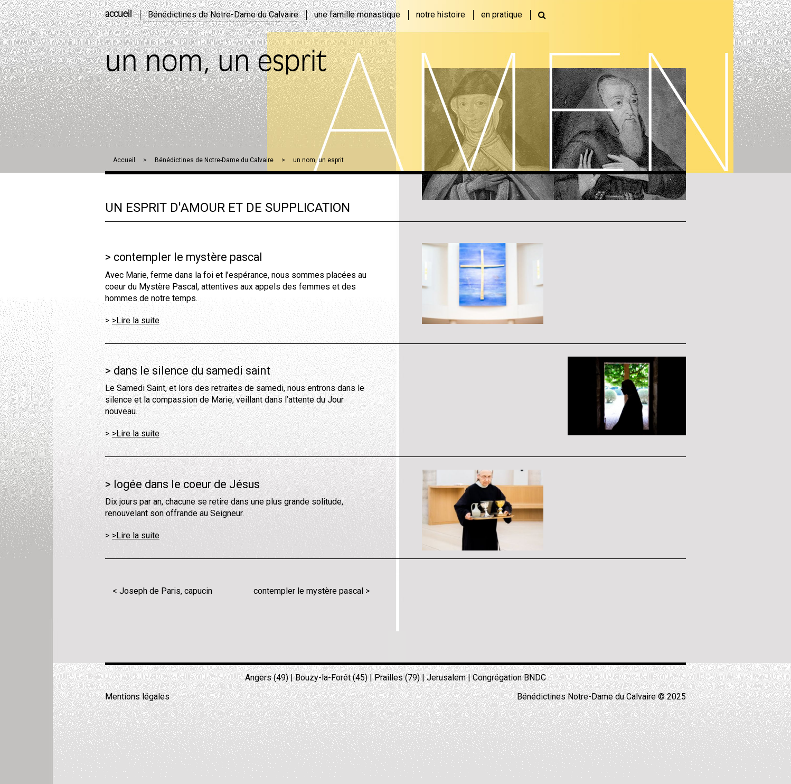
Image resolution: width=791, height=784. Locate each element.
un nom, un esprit (318, 160)
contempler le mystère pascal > (311, 591)
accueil (118, 15)
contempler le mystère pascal (188, 257)
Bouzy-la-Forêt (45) (331, 678)
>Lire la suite (135, 320)
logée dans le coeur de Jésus (187, 484)
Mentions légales (137, 697)
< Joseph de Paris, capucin (162, 591)
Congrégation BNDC (509, 678)
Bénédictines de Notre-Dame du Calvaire (214, 160)
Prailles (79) (397, 678)
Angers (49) (266, 678)
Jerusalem (446, 678)
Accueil (124, 160)
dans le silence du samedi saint (192, 370)
